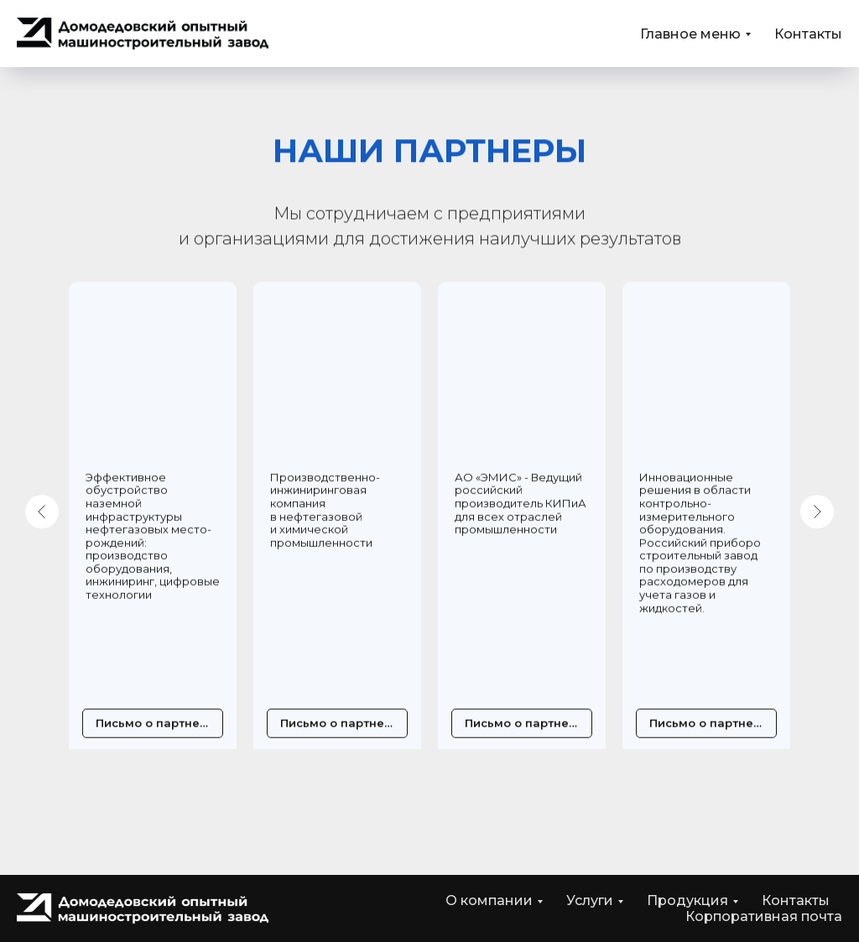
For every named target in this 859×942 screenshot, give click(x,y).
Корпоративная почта (763, 916)
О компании (489, 900)
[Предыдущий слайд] (42, 511)
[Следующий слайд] (817, 511)
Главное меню (690, 34)
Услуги (589, 900)
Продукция (687, 900)
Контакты (808, 34)
